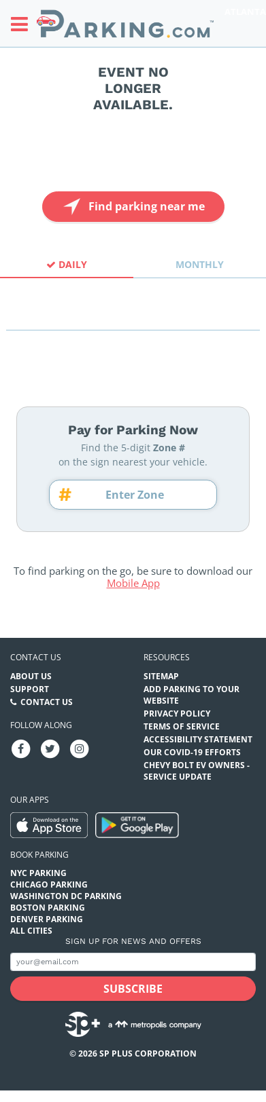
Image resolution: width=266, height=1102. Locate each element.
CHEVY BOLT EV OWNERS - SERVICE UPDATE (197, 770)
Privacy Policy (177, 713)
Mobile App (133, 583)
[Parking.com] (125, 23)
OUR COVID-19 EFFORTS (192, 752)
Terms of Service (182, 726)
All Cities (31, 930)
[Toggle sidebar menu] (23, 24)
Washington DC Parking (66, 896)
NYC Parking (38, 873)
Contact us (35, 657)
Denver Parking (46, 919)
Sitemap (161, 676)
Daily (66, 264)
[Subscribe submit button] (133, 988)
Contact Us (46, 702)
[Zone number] (139, 495)
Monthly (200, 264)
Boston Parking (47, 907)
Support (29, 689)
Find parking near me (132, 206)
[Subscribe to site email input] (133, 962)
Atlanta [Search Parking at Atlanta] (245, 11)
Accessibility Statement (198, 739)
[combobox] (133, 317)
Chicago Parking (49, 884)
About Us (31, 676)
